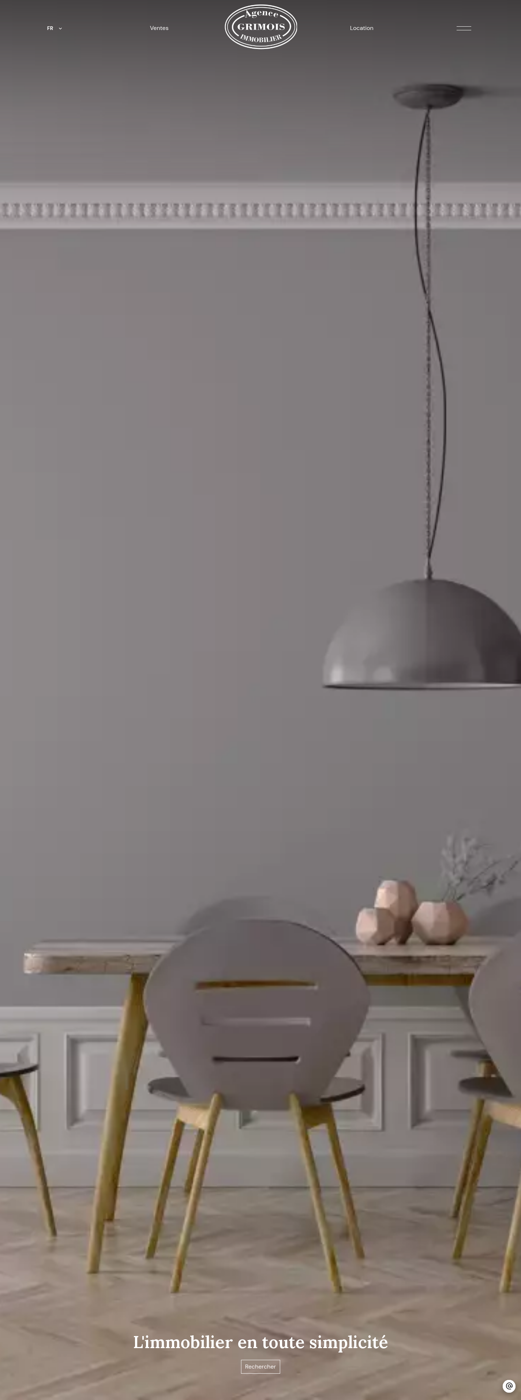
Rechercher (260, 1366)
